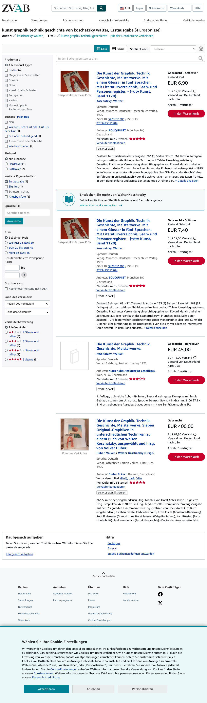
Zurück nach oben (103, 576)
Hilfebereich (129, 593)
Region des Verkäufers (20, 303)
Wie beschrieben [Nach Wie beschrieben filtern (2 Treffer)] (19, 146)
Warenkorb (24, 620)
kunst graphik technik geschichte (84, 36)
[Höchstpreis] (12, 275)
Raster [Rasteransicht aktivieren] (118, 49)
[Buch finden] (101, 8)
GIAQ (123, 478)
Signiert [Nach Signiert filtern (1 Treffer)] (14, 186)
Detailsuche (9, 20)
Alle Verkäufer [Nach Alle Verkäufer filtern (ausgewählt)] (18, 327)
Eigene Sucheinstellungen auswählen (131, 553)
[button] (201, 58)
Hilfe (198, 8)
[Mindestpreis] (12, 267)
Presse (91, 600)
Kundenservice (130, 600)
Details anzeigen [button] (187, 180)
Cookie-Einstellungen (63, 669)
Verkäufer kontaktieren (110, 143)
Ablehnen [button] (93, 689)
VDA (139, 478)
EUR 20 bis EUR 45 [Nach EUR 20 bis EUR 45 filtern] (19, 247)
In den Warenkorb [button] (186, 114)
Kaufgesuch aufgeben (19, 554)
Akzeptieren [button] (46, 689)
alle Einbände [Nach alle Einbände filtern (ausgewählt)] (15, 158)
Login (139, 8)
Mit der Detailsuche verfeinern (131, 36)
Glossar (112, 548)
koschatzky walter (30, 36)
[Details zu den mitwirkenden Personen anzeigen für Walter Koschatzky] (109, 101)
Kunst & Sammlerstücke (114, 20)
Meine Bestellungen (28, 613)
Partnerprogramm (63, 600)
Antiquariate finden (156, 20)
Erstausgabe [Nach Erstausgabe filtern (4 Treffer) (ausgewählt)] (16, 181)
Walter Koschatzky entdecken (101, 205)
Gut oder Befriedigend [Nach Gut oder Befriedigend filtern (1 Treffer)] (23, 136)
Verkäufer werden (194, 20)
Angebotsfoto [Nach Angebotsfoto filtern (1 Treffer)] (17, 196)
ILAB (132, 478)
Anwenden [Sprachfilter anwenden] (14, 221)
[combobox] (74, 8)
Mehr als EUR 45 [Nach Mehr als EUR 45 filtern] (18, 252)
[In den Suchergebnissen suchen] (130, 58)
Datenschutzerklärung (100, 613)
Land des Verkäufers (18, 311)
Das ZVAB (93, 593)
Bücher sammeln (73, 20)
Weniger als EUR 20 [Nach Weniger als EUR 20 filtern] (20, 242)
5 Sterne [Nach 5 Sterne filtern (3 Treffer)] (23, 359)
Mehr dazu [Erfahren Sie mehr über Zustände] (23, 116)
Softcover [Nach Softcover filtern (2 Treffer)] (15, 169)
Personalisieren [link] (142, 689)
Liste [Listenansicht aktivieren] (102, 49)
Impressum (94, 607)
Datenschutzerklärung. (46, 677)
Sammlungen (39, 20)
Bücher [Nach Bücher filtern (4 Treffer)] (13, 70)
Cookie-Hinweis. (44, 673)
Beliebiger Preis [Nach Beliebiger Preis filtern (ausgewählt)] (17, 237)
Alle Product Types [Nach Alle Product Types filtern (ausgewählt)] (19, 65)
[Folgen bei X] (160, 603)
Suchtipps (114, 543)
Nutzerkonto (156, 8)
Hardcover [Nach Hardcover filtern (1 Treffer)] (15, 164)
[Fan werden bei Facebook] (160, 594)
